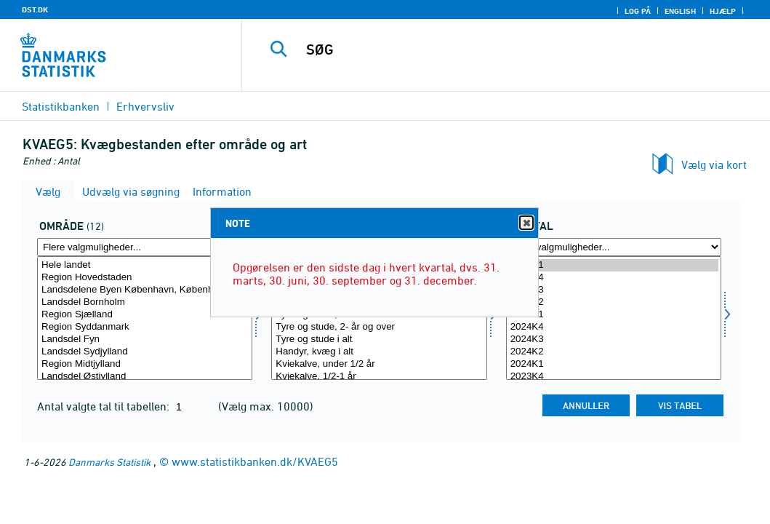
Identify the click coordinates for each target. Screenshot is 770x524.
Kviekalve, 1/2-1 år (379, 376)
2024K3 (613, 339)
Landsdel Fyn (144, 339)
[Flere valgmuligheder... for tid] (613, 247)
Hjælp (723, 11)
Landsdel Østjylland (144, 376)
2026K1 (613, 265)
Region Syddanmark (144, 327)
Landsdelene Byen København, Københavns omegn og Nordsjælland (144, 290)
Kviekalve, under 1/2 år (379, 364)
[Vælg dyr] (378, 318)
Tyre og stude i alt (379, 339)
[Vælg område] (144, 318)
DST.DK (35, 9)
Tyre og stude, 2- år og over (379, 327)
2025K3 (613, 290)
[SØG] (509, 49)
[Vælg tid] (613, 318)
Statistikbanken (61, 106)
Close (525, 223)
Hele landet (144, 265)
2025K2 (613, 302)
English (680, 11)
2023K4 (613, 376)
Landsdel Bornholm (144, 302)
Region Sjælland (144, 315)
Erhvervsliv (145, 106)
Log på (638, 11)
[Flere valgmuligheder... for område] (144, 247)
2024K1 (613, 364)
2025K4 (613, 277)
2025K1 (613, 315)
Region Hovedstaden (144, 277)
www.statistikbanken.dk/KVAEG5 (255, 461)
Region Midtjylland (144, 364)
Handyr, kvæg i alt (379, 352)
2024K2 (613, 352)
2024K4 (613, 327)
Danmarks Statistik (109, 462)
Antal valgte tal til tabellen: (104, 406)
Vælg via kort (714, 164)
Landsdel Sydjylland (144, 352)
